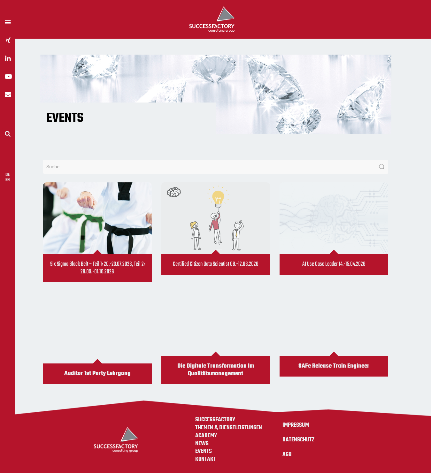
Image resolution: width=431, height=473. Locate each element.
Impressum (295, 425)
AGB (287, 454)
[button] (7, 133)
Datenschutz (298, 439)
